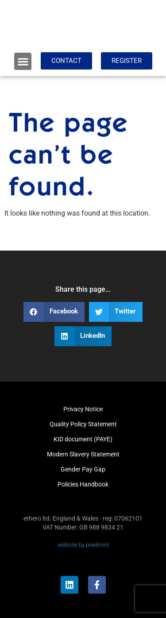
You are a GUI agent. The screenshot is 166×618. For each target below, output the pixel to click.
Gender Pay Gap (83, 469)
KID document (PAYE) (83, 439)
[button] (23, 61)
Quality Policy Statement (83, 424)
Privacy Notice (83, 409)
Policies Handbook (83, 484)
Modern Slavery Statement (83, 454)
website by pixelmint (83, 544)
